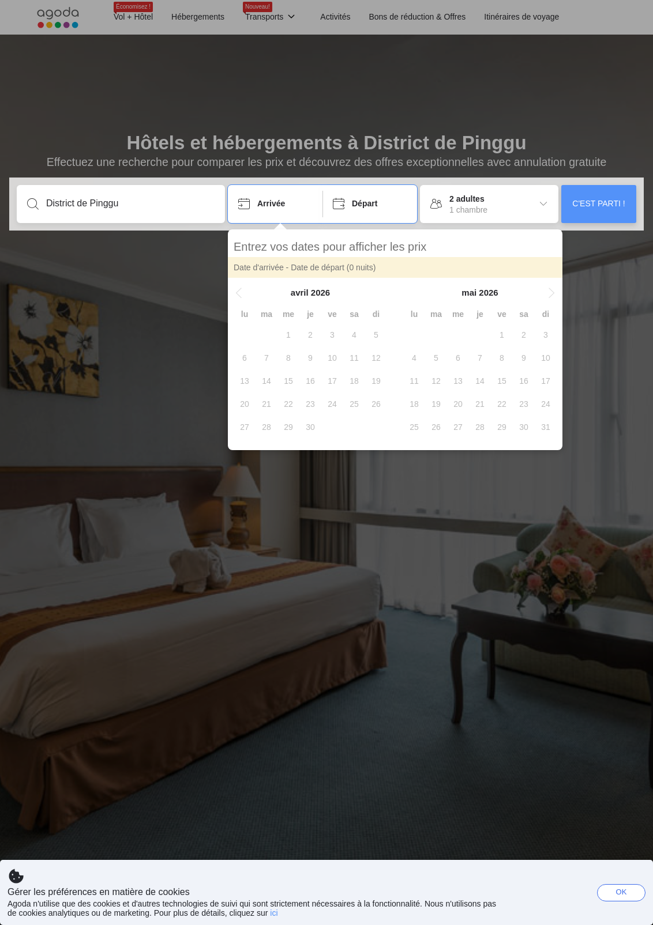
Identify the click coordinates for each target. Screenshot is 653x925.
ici (273, 913)
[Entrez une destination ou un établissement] (130, 203)
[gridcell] (288, 335)
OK (621, 892)
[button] (239, 293)
